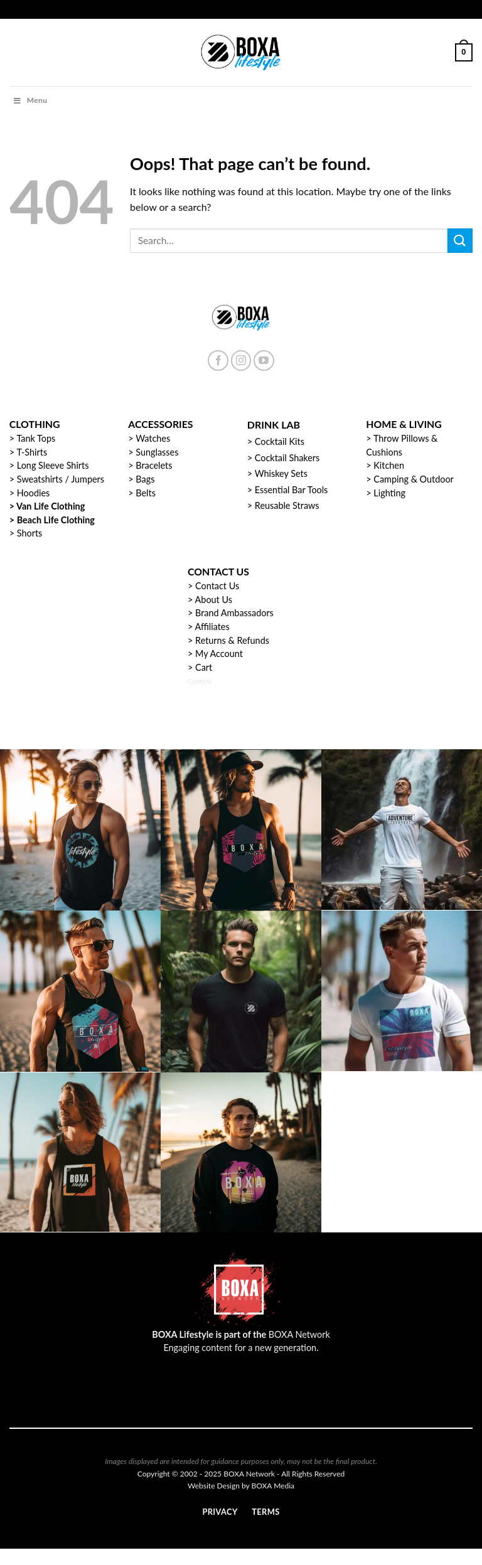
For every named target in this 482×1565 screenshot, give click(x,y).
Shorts (30, 533)
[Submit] (460, 240)
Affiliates (212, 626)
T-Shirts (31, 452)
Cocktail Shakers (287, 457)
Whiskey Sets (281, 473)
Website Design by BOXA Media (241, 1485)
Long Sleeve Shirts (53, 465)
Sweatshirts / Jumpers (60, 479)
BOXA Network (299, 1334)
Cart (203, 667)
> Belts (142, 493)
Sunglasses (157, 452)
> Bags (141, 479)
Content (200, 681)
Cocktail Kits (279, 441)
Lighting (389, 493)
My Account (219, 653)
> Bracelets (150, 465)
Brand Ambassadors (234, 612)
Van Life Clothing (50, 506)
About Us (213, 599)
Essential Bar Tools (291, 489)
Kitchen (388, 465)
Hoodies (33, 493)
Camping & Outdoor (413, 479)
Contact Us (217, 585)
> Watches (149, 438)
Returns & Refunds (232, 640)
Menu (30, 100)
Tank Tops (35, 438)
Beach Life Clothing (56, 520)
